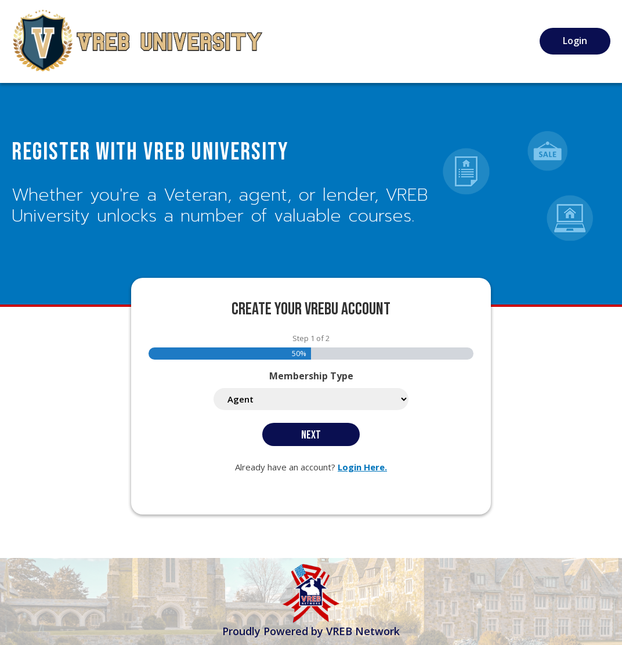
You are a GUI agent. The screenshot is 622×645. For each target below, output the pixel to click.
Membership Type (311, 375)
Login (575, 40)
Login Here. (362, 467)
